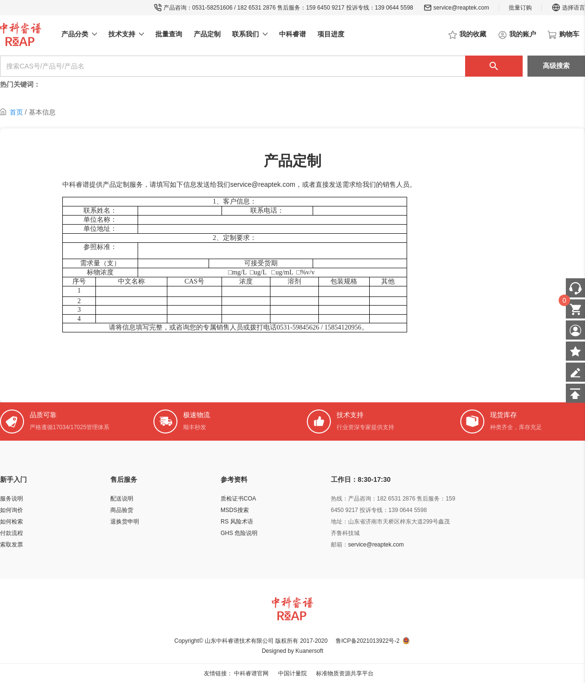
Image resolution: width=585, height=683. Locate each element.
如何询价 (11, 510)
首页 (16, 112)
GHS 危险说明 (239, 533)
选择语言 (568, 7)
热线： (339, 498)
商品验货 (121, 510)
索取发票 (11, 544)
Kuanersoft (309, 651)
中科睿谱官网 (251, 673)
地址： (339, 521)
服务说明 (11, 498)
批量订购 (520, 7)
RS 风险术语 (237, 521)
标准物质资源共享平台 (345, 673)
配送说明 (121, 498)
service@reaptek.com (461, 7)
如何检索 (11, 521)
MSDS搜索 (235, 510)
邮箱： (339, 544)
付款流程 (11, 533)
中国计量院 (292, 673)
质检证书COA (238, 498)
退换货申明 (124, 521)
